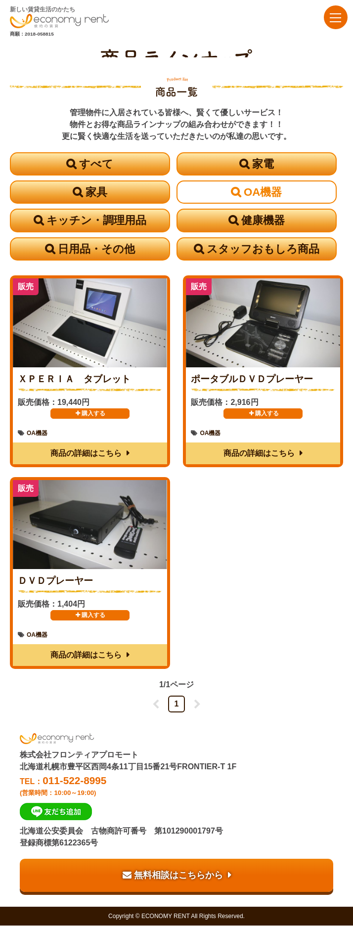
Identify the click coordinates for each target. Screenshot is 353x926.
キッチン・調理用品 (96, 221)
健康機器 (263, 221)
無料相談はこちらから (173, 876)
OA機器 (263, 192)
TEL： (176, 785)
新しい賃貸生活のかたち (59, 17)
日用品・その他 (96, 249)
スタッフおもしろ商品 (263, 249)
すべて (96, 164)
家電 (263, 164)
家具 (96, 192)
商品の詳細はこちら (86, 453)
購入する (89, 413)
